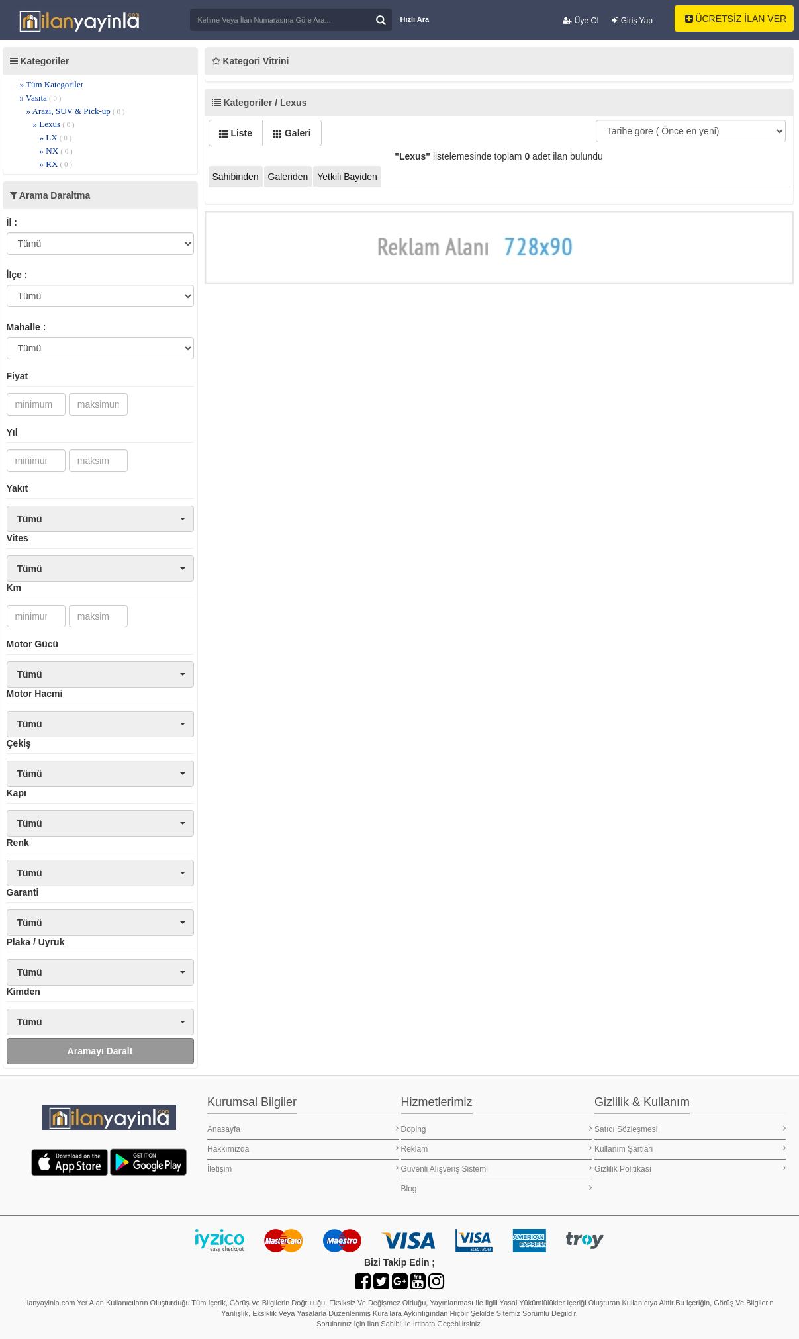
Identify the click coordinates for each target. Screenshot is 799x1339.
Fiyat (17, 376)
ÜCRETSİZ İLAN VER (736, 18)
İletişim (303, 1169)
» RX (56, 164)
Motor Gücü (33, 644)
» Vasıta (41, 98)
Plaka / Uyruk (36, 942)
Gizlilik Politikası (690, 1169)
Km (14, 587)
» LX (56, 137)
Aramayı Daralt (100, 1051)
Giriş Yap (632, 20)
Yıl (12, 432)
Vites (17, 538)
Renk (18, 842)
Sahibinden (235, 176)
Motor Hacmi (35, 693)
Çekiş (19, 743)
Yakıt (17, 488)
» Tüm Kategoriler (52, 84)
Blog (496, 1188)
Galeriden (288, 176)
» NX (56, 151)
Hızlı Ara (415, 19)
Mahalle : (26, 327)
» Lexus (54, 124)
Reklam (496, 1149)
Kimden (23, 991)
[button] (100, 519)
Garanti (23, 892)
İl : (12, 222)
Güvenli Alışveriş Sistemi (496, 1169)
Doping (496, 1129)
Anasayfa (303, 1129)
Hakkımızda (303, 1149)
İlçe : (17, 274)
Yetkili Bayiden (347, 176)
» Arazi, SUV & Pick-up (75, 111)
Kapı (16, 793)
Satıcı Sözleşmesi (690, 1129)
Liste (236, 133)
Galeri (292, 133)
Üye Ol (580, 20)
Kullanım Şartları (690, 1149)
